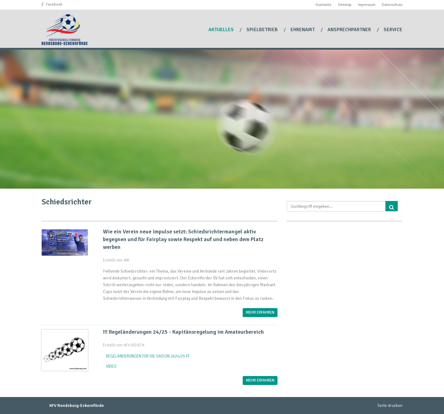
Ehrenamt (303, 29)
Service (393, 29)
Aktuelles (221, 29)
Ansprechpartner (349, 29)
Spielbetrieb (262, 29)
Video (111, 366)
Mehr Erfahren (260, 312)
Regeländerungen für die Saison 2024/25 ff (148, 356)
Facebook (54, 4)
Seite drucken (389, 405)
